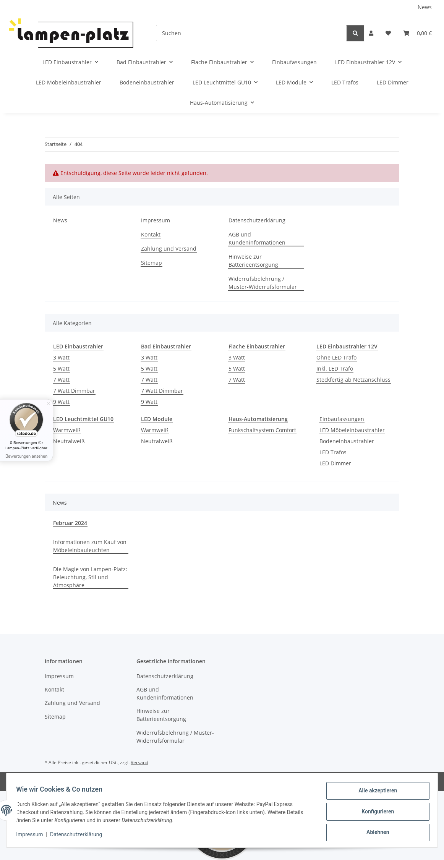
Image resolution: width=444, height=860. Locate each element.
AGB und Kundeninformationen (256, 238)
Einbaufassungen (341, 419)
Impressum (32, 836)
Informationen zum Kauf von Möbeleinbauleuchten (89, 546)
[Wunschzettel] (388, 33)
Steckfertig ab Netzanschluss (353, 379)
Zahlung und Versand (168, 248)
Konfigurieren (375, 813)
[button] (371, 33)
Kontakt (150, 234)
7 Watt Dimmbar (74, 390)
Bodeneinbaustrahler (346, 441)
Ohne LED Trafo (336, 357)
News (425, 7)
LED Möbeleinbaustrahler (352, 430)
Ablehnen (375, 833)
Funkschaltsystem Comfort (262, 430)
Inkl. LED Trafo (334, 368)
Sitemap (151, 262)
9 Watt (61, 401)
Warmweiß (67, 430)
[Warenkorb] (417, 33)
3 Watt (61, 357)
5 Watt (61, 368)
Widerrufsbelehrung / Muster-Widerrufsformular (262, 282)
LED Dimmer (335, 463)
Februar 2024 (70, 522)
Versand (139, 762)
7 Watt (61, 379)
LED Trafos (333, 452)
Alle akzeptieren (375, 793)
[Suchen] (251, 33)
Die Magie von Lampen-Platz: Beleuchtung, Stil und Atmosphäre (90, 577)
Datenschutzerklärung (79, 836)
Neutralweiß (69, 441)
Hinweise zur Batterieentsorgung (253, 260)
